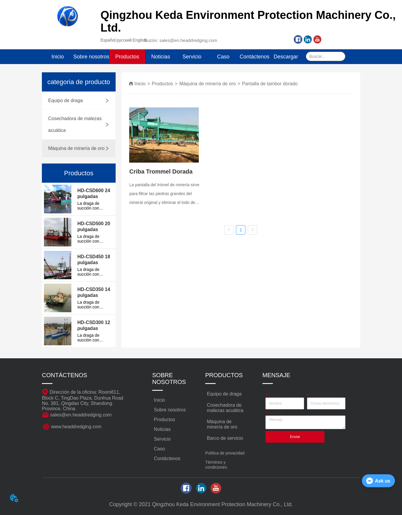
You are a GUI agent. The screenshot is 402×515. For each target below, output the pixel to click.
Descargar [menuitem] (286, 57)
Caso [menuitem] (223, 57)
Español (108, 40)
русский (124, 40)
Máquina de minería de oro (207, 83)
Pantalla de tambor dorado (270, 83)
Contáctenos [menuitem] (255, 57)
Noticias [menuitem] (160, 57)
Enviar (295, 437)
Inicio (139, 83)
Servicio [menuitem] (192, 57)
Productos (162, 83)
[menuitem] (127, 56)
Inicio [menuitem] (57, 57)
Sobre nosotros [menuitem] (91, 57)
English (139, 40)
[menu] (171, 56)
